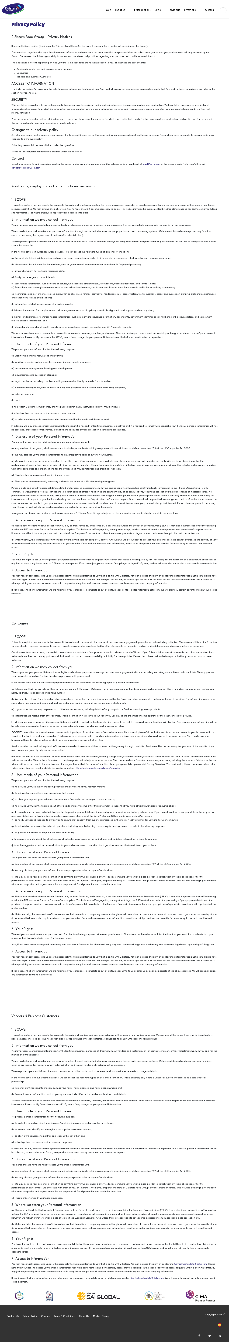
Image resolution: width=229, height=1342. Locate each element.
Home (108, 10)
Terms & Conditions (64, 1316)
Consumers (22, 73)
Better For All (142, 10)
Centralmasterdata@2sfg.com (190, 1264)
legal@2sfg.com (151, 164)
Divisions (175, 10)
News (158, 10)
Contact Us (13, 1316)
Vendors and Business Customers (34, 77)
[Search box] (223, 10)
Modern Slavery (101, 1316)
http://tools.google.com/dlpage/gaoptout (98, 768)
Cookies (45, 1316)
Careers (209, 10)
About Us (84, 1316)
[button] (129, 10)
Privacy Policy (30, 1316)
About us (120, 10)
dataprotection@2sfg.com (25, 168)
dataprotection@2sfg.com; (137, 816)
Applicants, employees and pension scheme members (44, 69)
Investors (190, 10)
